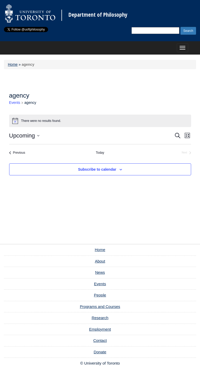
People (100, 295)
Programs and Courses (100, 306)
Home (13, 64)
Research (100, 318)
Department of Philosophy (97, 15)
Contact (100, 340)
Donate (100, 352)
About (100, 261)
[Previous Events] (17, 153)
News (100, 272)
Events (14, 102)
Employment (100, 329)
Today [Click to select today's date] (100, 152)
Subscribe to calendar (97, 169)
